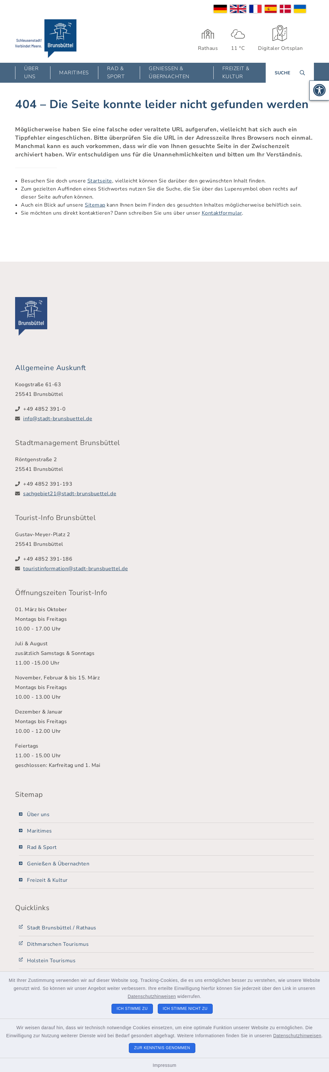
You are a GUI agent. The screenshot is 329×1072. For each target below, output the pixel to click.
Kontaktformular (222, 213)
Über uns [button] (31, 72)
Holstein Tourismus (51, 960)
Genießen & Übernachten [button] (169, 72)
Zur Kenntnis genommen (162, 1048)
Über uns (38, 814)
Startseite (99, 180)
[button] (319, 90)
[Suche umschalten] (290, 73)
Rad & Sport (42, 847)
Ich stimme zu (132, 1008)
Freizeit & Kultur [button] (236, 72)
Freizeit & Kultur (47, 880)
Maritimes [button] (74, 72)
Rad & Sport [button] (116, 72)
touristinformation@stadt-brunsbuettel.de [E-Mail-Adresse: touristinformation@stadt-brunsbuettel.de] (75, 568)
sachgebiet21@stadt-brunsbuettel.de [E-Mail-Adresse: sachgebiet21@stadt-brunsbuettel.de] (69, 493)
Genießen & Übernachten (58, 863)
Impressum (164, 1065)
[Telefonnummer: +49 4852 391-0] (168, 409)
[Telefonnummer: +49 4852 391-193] (168, 484)
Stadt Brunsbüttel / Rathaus (61, 927)
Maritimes (39, 830)
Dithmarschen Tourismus (58, 944)
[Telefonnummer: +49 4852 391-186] (168, 559)
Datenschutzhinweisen (152, 996)
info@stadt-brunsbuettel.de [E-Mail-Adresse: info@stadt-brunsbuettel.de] (57, 418)
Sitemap (95, 205)
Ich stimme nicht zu (185, 1008)
